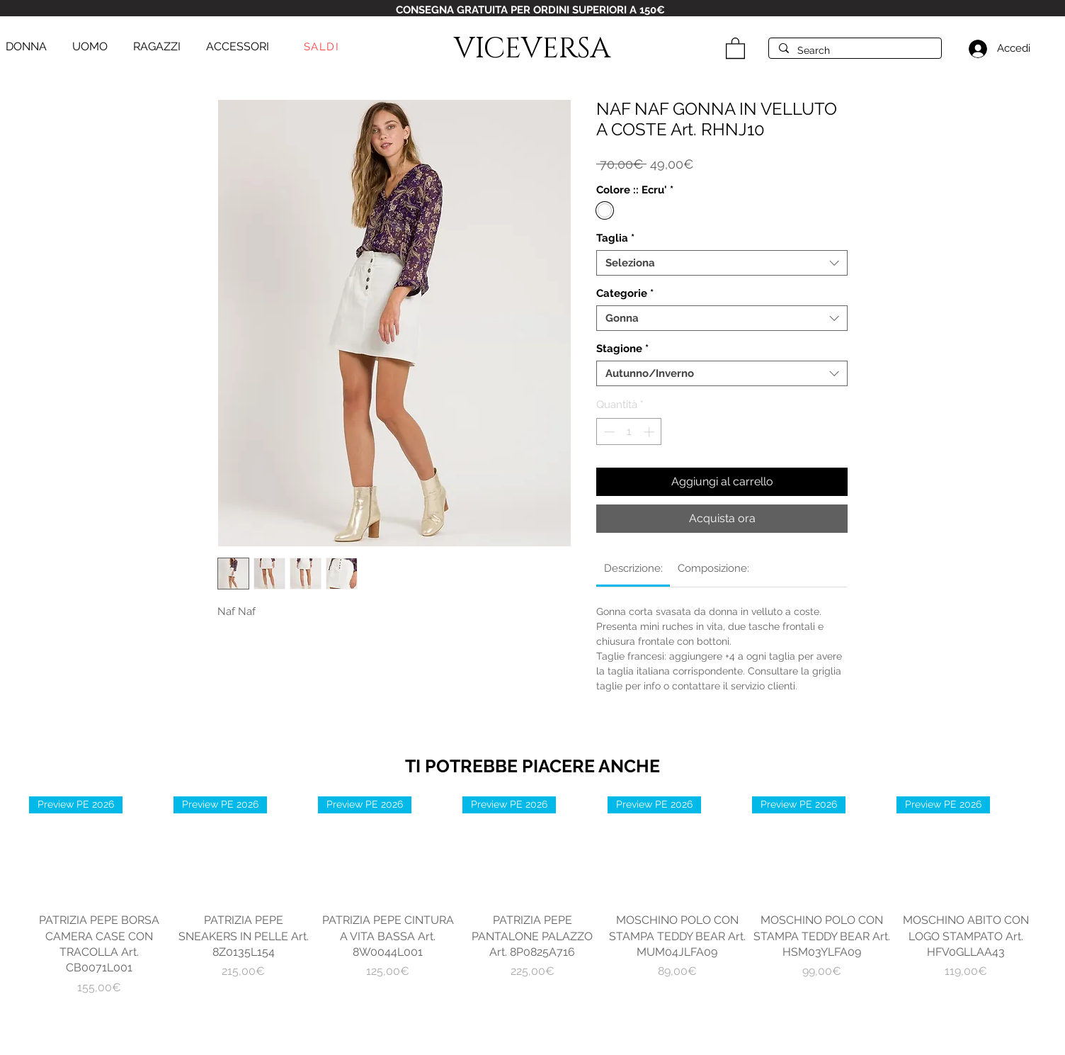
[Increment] (650, 432)
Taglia (615, 238)
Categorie (625, 293)
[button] (735, 47)
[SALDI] (323, 46)
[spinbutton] (629, 432)
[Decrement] (607, 432)
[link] (633, 568)
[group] (532, 895)
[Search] (854, 51)
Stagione (622, 348)
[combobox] (722, 263)
